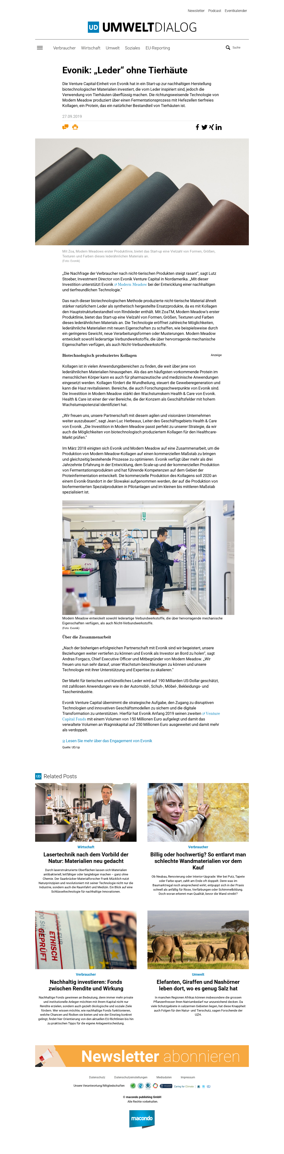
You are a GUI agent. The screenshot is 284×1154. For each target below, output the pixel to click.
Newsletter (196, 11)
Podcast (214, 11)
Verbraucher (64, 46)
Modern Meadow (132, 283)
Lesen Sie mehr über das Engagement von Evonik (109, 739)
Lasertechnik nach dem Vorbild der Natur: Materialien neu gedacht (85, 856)
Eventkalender (236, 11)
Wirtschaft (90, 46)
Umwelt (113, 46)
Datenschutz (97, 1076)
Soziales (132, 46)
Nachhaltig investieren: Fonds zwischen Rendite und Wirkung (86, 984)
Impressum (188, 1076)
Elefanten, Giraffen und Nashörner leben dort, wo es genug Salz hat (198, 984)
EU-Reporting (158, 46)
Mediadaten (164, 1076)
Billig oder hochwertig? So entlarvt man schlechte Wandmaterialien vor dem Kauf (198, 859)
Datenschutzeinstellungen (130, 1076)
